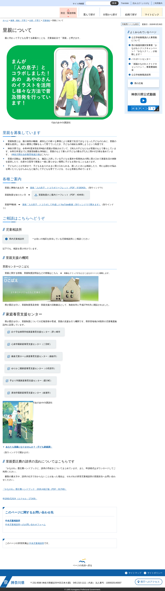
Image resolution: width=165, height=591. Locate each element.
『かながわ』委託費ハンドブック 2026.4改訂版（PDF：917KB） (35, 489)
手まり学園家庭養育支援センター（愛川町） (31, 380)
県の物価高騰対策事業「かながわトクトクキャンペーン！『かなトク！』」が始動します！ (144, 49)
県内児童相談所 (16, 239)
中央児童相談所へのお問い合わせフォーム (25, 524)
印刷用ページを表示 (130, 24)
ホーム (5, 20)
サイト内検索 (78, 4)
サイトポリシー (154, 573)
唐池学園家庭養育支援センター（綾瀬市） (31, 393)
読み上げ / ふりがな (141, 3)
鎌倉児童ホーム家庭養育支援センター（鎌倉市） (34, 356)
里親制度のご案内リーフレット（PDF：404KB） (62, 195)
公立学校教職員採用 (141, 75)
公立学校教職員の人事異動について (144, 39)
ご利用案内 (157, 3)
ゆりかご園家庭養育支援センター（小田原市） (33, 368)
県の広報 (138, 83)
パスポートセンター (141, 59)
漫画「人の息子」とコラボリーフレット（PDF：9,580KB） (58, 188)
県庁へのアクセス (150, 581)
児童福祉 (46, 20)
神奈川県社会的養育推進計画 (26, 154)
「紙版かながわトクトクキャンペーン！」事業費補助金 (144, 67)
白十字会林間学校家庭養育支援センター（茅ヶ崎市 (35, 332)
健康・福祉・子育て (18, 20)
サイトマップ (135, 573)
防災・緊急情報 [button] (68, 13)
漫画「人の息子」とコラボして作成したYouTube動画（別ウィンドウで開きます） (61, 204)
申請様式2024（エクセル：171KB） (20, 499)
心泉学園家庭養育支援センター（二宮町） (31, 344)
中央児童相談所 (12, 521)
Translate (125, 3)
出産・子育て (34, 20)
